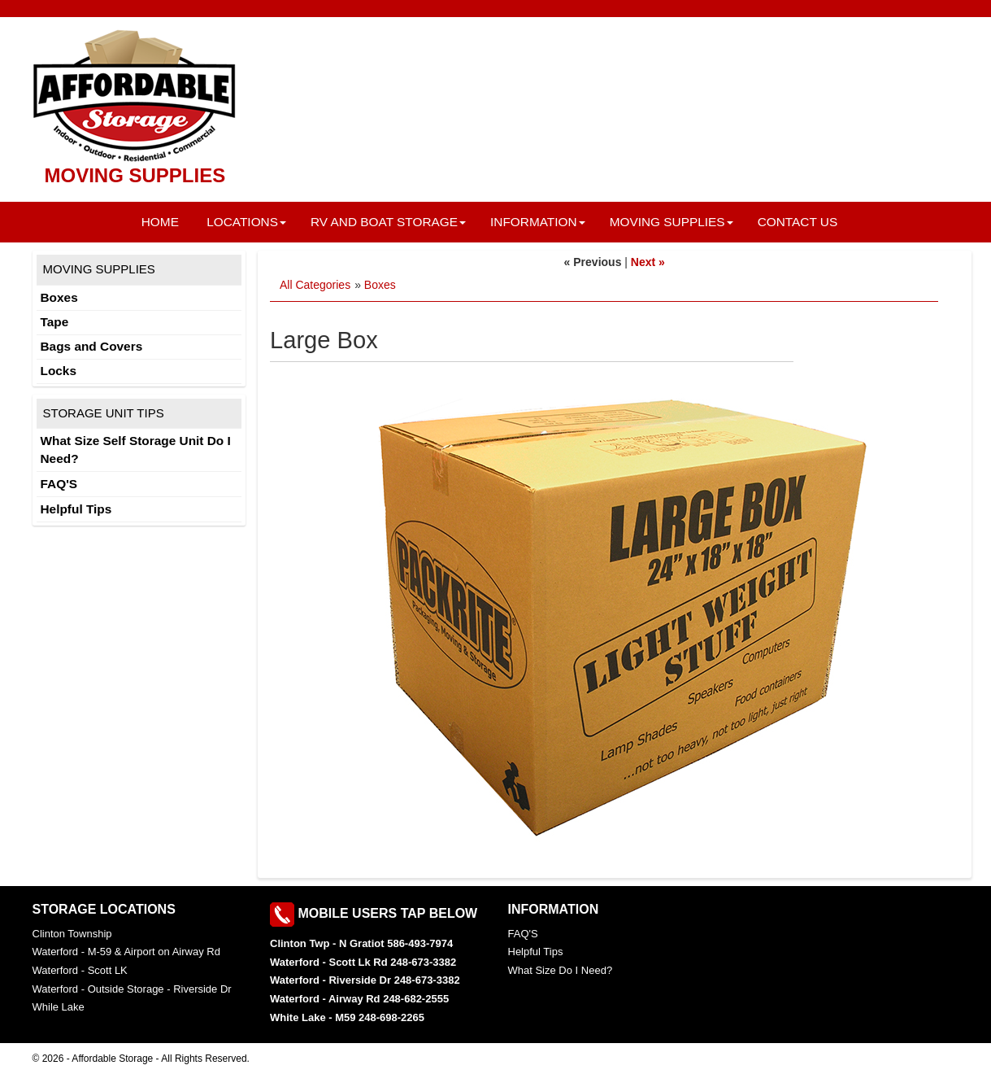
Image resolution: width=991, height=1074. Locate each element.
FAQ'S (59, 484)
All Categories (315, 284)
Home (160, 222)
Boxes (380, 284)
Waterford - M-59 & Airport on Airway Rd (126, 951)
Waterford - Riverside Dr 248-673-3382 (365, 980)
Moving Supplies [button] (671, 222)
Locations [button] (246, 222)
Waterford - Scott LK (80, 970)
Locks (58, 371)
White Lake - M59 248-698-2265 (347, 1017)
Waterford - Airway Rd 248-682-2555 (359, 999)
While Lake (59, 1007)
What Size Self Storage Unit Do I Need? (136, 449)
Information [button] (537, 222)
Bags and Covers (92, 346)
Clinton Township (72, 934)
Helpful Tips (76, 509)
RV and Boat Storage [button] (388, 222)
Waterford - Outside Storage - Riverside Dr (132, 989)
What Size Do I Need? (560, 970)
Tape (55, 322)
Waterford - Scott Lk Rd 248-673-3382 (363, 962)
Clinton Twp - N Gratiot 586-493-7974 (361, 943)
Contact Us (798, 222)
